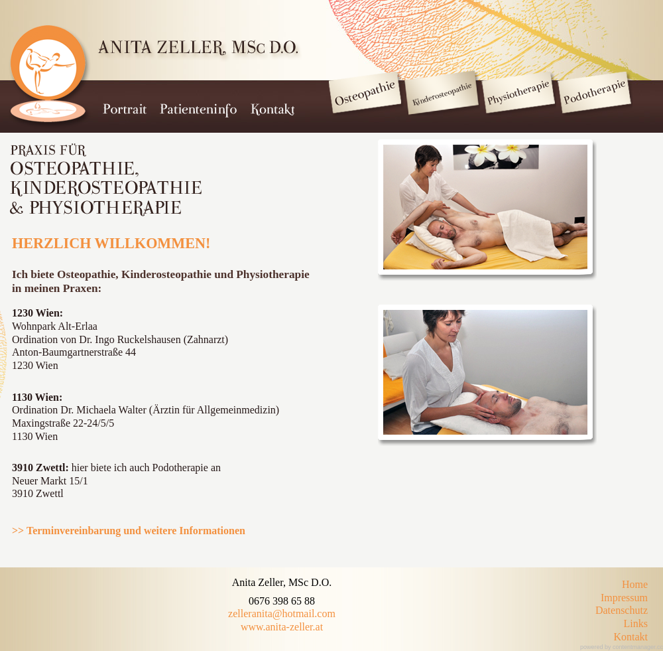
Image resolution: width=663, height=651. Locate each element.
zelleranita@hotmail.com (281, 613)
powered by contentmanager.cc (621, 647)
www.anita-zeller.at (282, 626)
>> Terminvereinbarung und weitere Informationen (128, 530)
